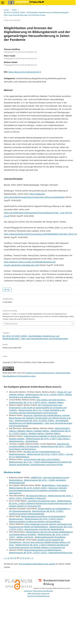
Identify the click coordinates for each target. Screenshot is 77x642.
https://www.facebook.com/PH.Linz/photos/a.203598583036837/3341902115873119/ (40, 234)
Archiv (14, 10)
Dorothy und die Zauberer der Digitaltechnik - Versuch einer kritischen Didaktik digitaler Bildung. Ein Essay (39, 542)
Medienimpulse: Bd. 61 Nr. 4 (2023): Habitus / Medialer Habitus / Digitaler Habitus (40, 432)
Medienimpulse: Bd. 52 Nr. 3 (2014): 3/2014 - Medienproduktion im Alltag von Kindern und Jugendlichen (36, 520)
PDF (8, 289)
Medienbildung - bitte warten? (55, 485)
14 (26, 558)
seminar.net (45, 593)
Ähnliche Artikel (12, 472)
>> (32, 558)
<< (5, 558)
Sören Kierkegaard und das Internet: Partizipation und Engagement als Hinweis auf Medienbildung (40, 525)
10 (15, 558)
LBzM (29, 593)
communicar (28, 591)
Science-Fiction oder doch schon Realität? (42, 459)
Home (6, 10)
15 (28, 558)
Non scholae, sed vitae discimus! (51, 399)
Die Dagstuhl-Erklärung (36, 495)
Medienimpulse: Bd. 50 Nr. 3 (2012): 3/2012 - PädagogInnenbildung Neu (40, 552)
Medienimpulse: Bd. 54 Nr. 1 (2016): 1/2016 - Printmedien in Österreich (41, 496)
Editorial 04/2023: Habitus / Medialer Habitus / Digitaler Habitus (39, 429)
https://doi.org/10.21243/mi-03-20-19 (24, 72)
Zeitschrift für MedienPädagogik (38, 596)
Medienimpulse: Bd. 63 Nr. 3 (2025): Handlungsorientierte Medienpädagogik (36, 512)
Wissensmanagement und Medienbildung (42, 550)
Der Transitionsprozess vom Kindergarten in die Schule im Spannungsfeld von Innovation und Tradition (38, 407)
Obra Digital (36, 593)
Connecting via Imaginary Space (42, 501)
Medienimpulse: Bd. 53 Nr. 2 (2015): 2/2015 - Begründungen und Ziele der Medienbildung (41, 528)
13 (23, 558)
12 (20, 558)
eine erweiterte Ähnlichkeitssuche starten (37, 564)
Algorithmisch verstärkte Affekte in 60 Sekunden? (39, 445)
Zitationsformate (10, 323)
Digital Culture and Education (43, 591)
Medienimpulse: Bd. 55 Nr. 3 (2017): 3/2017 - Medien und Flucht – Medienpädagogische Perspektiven (39, 535)
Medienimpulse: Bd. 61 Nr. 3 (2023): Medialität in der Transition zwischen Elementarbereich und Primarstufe (37, 411)
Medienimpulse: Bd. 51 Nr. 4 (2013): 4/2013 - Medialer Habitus (36, 402)
